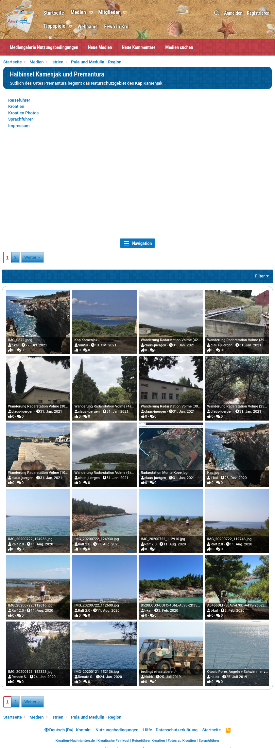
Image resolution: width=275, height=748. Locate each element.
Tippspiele (62, 26)
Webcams (96, 27)
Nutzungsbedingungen (116, 725)
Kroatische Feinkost (113, 736)
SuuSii (83, 344)
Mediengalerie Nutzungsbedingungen (44, 47)
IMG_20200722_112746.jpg (228, 536)
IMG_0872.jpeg (21, 339)
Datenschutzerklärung (177, 725)
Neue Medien (100, 47)
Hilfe (147, 725)
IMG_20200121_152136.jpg (97, 667)
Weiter (30, 257)
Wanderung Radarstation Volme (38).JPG (42, 405)
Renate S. (20, 672)
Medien (86, 12)
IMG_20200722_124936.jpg (31, 536)
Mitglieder (117, 12)
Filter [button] (259, 276)
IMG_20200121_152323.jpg (31, 667)
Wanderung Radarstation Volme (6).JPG (107, 471)
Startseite (61, 13)
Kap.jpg (212, 471)
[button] (100, 13)
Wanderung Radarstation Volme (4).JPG (107, 405)
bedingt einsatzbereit (158, 667)
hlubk (148, 672)
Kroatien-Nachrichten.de (75, 736)
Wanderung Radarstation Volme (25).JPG (239, 405)
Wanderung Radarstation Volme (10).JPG (42, 471)
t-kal (16, 344)
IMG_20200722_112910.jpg (163, 536)
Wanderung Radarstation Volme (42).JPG (174, 339)
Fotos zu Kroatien (182, 736)
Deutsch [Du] (58, 725)
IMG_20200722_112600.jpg (97, 602)
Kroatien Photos (23, 112)
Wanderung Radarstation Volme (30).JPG (174, 405)
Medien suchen (179, 47)
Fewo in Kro (124, 27)
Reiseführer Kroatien (148, 736)
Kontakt (83, 725)
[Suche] (217, 13)
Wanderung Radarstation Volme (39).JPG (239, 339)
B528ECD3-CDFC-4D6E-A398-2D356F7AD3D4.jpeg (182, 602)
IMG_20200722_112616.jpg (31, 602)
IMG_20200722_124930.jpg (97, 536)
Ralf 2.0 (19, 541)
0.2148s (179, 745)
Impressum (19, 125)
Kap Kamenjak (86, 339)
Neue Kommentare (139, 47)
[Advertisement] (137, 187)
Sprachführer (20, 119)
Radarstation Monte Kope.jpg (164, 471)
